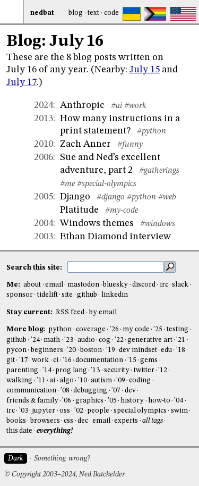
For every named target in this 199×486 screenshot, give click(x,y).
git (10, 360)
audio (86, 340)
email (54, 284)
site (67, 294)
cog (104, 340)
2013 (43, 118)
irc (164, 284)
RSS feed (70, 312)
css (68, 420)
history (132, 400)
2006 (43, 157)
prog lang (70, 370)
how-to (159, 400)
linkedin (114, 294)
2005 (43, 197)
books (16, 420)
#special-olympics (106, 184)
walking (19, 380)
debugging (90, 390)
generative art (149, 340)
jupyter (43, 410)
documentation (99, 360)
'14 (46, 370)
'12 (162, 370)
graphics (89, 400)
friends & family (32, 400)
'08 (65, 390)
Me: (14, 284)
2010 (43, 144)
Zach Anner (85, 144)
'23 (68, 340)
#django (111, 197)
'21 (180, 340)
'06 (66, 400)
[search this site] (115, 267)
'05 (112, 400)
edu (166, 350)
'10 (82, 380)
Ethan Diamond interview (115, 236)
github (87, 294)
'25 (157, 329)
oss (64, 410)
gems (149, 360)
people (98, 410)
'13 (95, 370)
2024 (43, 105)
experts (126, 420)
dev (130, 390)
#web (167, 197)
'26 (114, 329)
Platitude (79, 210)
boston (91, 350)
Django (75, 197)
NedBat (42, 13)
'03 (23, 410)
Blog (75, 13)
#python (151, 131)
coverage (91, 329)
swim (179, 410)
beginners (47, 350)
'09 (120, 380)
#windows (157, 224)
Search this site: (35, 267)
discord (143, 284)
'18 (180, 350)
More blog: (26, 329)
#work (135, 106)
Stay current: (30, 312)
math (52, 340)
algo (66, 380)
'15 (131, 360)
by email (103, 312)
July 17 (21, 82)
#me (67, 184)
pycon (16, 350)
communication (31, 390)
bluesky (115, 284)
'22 (119, 340)
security (116, 370)
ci (55, 360)
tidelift (47, 294)
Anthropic (82, 105)
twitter (144, 370)
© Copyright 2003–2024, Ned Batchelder (64, 474)
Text (93, 13)
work (40, 360)
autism (101, 380)
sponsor (19, 294)
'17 (23, 360)
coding (140, 380)
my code (136, 329)
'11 (41, 380)
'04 (178, 400)
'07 (115, 390)
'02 (78, 410)
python (60, 329)
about (32, 284)
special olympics (140, 410)
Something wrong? (62, 458)
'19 (110, 350)
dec (82, 420)
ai (52, 380)
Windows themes (97, 223)
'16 (67, 360)
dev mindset (138, 350)
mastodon (83, 284)
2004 (43, 223)
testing (177, 329)
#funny (130, 144)
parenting (22, 370)
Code (111, 13)
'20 (71, 350)
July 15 (144, 69)
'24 (35, 340)
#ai (116, 106)
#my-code (121, 210)
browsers (45, 420)
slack (180, 284)
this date (19, 431)
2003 (43, 236)
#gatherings (159, 170)
